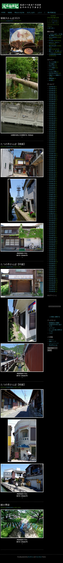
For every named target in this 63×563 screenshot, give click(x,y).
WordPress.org (53, 345)
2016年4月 (52, 252)
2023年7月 (52, 105)
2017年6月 (52, 226)
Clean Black (39, 557)
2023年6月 (52, 107)
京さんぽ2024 (53, 37)
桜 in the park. (53, 46)
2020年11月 (52, 153)
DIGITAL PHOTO (53, 73)
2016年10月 (52, 241)
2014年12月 (52, 278)
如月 (50, 49)
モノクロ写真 (52, 62)
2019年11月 (52, 174)
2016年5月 (52, 250)
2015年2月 (52, 274)
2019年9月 (52, 178)
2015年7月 (52, 267)
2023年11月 (52, 98)
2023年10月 (52, 99)
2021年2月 (52, 150)
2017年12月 (52, 215)
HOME (3, 12)
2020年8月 (52, 159)
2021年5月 (52, 144)
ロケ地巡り (52, 64)
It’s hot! (51, 40)
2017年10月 (52, 219)
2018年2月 (52, 211)
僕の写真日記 (52, 12)
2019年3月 (52, 189)
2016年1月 (52, 258)
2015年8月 (52, 265)
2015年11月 (52, 260)
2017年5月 (52, 228)
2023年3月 (52, 113)
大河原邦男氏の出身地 (55, 54)
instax (50, 69)
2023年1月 (52, 116)
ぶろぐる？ (52, 328)
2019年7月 (52, 181)
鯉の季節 (5, 504)
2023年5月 (52, 109)
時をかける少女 (19, 12)
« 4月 (49, 28)
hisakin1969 (9, 21)
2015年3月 (52, 273)
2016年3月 (52, 254)
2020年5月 (52, 163)
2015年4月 (52, 271)
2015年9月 (52, 263)
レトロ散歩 (52, 67)
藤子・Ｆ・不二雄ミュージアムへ (55, 51)
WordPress (30, 557)
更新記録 (51, 78)
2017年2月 (52, 233)
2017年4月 (52, 230)
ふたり (40, 12)
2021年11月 (52, 135)
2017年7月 (52, 224)
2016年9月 (52, 243)
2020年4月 (52, 165)
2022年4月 (52, 127)
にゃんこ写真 (52, 71)
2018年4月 (52, 207)
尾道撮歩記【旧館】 (54, 323)
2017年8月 (52, 222)
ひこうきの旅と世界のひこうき (55, 330)
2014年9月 (52, 284)
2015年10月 (52, 261)
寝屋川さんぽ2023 (10, 18)
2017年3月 (52, 232)
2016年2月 (52, 256)
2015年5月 (52, 269)
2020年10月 (52, 155)
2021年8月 (52, 139)
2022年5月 (52, 126)
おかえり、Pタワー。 (55, 42)
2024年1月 (52, 94)
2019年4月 (52, 187)
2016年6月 (52, 248)
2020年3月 (52, 167)
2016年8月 (52, 245)
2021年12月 (52, 133)
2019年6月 (52, 183)
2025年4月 (52, 86)
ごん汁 (51, 333)
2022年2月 (52, 129)
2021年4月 (52, 146)
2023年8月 (52, 103)
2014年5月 (52, 291)
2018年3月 (52, 209)
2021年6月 (52, 142)
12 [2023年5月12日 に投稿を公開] (54, 21)
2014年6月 (52, 289)
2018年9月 (52, 198)
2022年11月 (52, 120)
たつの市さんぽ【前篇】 (13, 384)
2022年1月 (52, 131)
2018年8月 (52, 200)
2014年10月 (52, 282)
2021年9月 (52, 137)
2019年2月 (52, 191)
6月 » (53, 28)
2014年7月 (52, 288)
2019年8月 (52, 179)
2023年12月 (52, 96)
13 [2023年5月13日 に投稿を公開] (56, 21)
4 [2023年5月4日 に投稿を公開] (52, 19)
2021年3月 (52, 148)
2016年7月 (52, 247)
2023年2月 (52, 114)
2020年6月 (52, 161)
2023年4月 (52, 111)
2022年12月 (52, 118)
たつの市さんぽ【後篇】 (13, 144)
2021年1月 (52, 152)
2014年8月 (52, 286)
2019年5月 (52, 185)
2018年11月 (52, 194)
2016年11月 (52, 239)
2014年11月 (52, 280)
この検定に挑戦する (54, 317)
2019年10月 (52, 176)
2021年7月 (52, 140)
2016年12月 (52, 237)
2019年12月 (52, 172)
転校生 (10, 12)
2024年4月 (52, 90)
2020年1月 (52, 170)
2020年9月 (52, 157)
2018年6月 (52, 204)
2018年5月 (52, 206)
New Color (52, 66)
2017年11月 (52, 217)
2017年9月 (52, 220)
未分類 (51, 80)
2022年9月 (52, 122)
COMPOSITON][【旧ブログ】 (55, 325)
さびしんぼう (31, 12)
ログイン (51, 339)
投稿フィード (52, 341)
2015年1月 (52, 276)
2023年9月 (52, 101)
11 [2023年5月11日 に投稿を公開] (52, 21)
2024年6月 (52, 88)
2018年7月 (52, 202)
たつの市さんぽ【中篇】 (13, 264)
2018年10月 (52, 196)
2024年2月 (52, 92)
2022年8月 (52, 124)
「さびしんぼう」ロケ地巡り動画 (55, 34)
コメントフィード (54, 343)
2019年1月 (52, 193)
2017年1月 (52, 235)
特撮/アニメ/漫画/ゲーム (55, 75)
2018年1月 (52, 213)
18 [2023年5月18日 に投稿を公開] (53, 23)
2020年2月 (52, 168)
